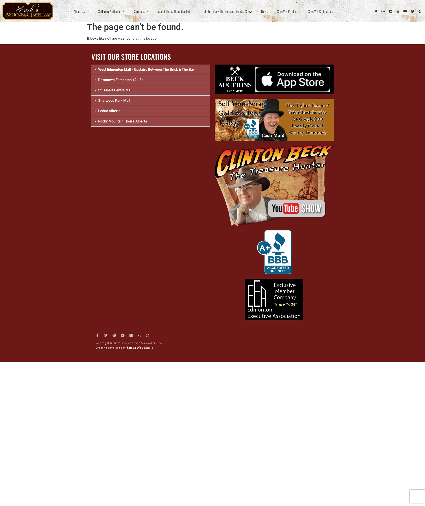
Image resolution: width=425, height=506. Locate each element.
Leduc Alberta (109, 111)
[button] (150, 70)
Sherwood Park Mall (114, 100)
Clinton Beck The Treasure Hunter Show (227, 11)
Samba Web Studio (140, 347)
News (264, 11)
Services (141, 11)
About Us (81, 11)
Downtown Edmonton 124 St (120, 80)
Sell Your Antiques (111, 11)
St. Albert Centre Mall (115, 90)
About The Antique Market (176, 11)
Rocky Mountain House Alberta (122, 121)
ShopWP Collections (320, 11)
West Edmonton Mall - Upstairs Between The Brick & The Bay (146, 69)
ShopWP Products (288, 11)
